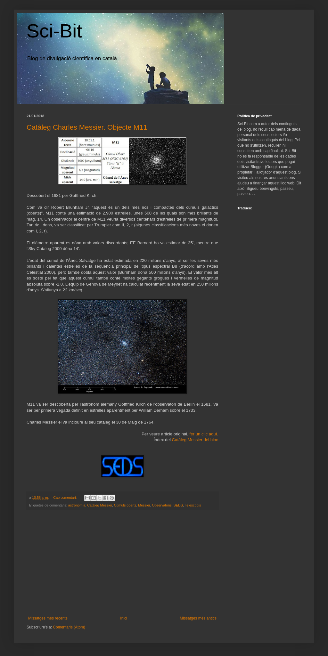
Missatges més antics (198, 618)
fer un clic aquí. (204, 434)
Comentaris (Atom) (69, 627)
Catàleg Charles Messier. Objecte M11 (87, 127)
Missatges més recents (48, 618)
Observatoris (162, 505)
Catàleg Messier (99, 505)
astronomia (76, 505)
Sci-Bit (54, 31)
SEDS (178, 505)
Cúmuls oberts (125, 505)
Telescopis (193, 505)
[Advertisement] (122, 563)
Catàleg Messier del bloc (195, 439)
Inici (123, 618)
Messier (144, 505)
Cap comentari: (65, 497)
